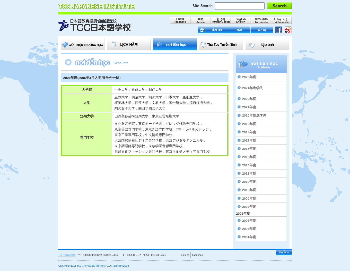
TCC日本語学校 (67, 255)
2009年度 (249, 198)
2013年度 (249, 173)
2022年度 (249, 99)
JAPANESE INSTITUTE (95, 265)
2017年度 (249, 140)
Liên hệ (185, 255)
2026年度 (249, 77)
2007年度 (249, 207)
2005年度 (249, 220)
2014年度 (249, 165)
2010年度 (249, 190)
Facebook (197, 255)
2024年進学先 (252, 88)
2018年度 (249, 132)
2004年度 (249, 229)
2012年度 (249, 182)
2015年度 (249, 157)
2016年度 (249, 149)
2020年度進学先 (254, 115)
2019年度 (249, 124)
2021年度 (249, 107)
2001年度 (249, 237)
